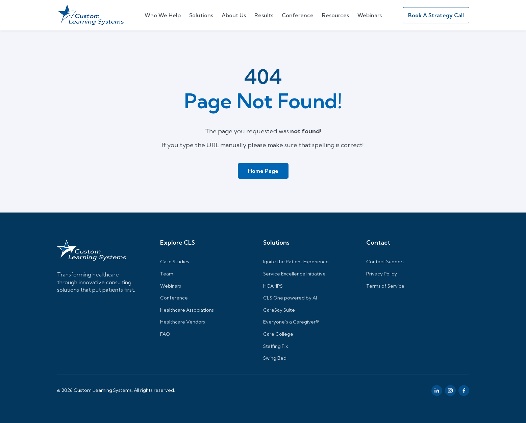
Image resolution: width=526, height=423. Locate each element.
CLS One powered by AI (290, 298)
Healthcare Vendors (182, 322)
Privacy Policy (381, 274)
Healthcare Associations (187, 310)
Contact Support (385, 262)
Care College (278, 334)
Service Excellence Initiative (294, 274)
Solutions (201, 15)
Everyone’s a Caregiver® (291, 322)
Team (166, 274)
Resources (335, 15)
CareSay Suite (279, 310)
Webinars (369, 15)
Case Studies (174, 262)
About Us (234, 15)
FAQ (165, 334)
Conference (298, 15)
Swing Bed (274, 358)
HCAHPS (273, 286)
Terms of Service (385, 286)
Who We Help (163, 15)
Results (263, 15)
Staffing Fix (275, 346)
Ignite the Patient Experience (296, 262)
